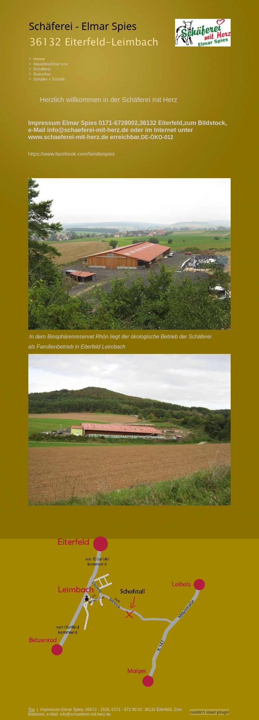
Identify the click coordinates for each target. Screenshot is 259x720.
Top (31, 709)
